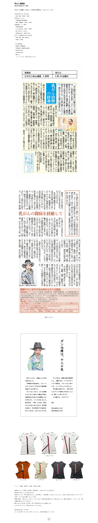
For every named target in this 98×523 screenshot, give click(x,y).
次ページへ (49, 317)
